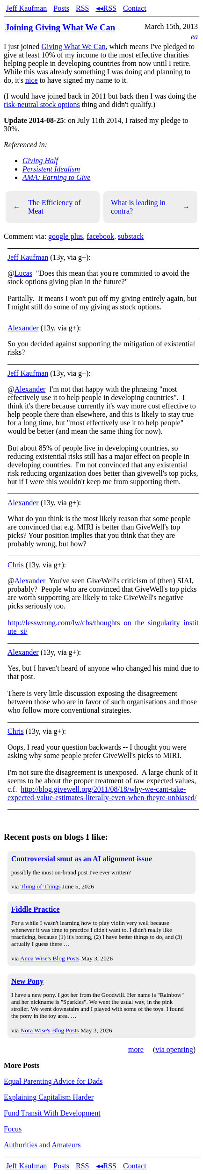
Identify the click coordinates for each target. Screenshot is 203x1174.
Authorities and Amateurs (42, 1145)
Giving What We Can (73, 46)
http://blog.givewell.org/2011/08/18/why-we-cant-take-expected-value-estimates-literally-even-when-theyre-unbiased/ (101, 793)
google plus (65, 236)
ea (194, 37)
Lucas (23, 273)
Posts (61, 8)
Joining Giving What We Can (60, 27)
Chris (15, 565)
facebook (100, 236)
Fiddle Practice (35, 909)
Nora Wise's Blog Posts (50, 1030)
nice (31, 80)
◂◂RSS (106, 8)
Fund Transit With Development (52, 1113)
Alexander (23, 328)
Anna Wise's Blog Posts (50, 958)
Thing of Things (40, 886)
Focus (13, 1129)
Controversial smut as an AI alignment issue (81, 859)
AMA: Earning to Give (56, 177)
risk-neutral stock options (42, 104)
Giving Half (40, 161)
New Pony (27, 981)
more (136, 1049)
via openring (174, 1049)
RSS (82, 8)
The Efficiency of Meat (47, 207)
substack (131, 236)
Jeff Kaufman (26, 8)
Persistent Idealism (51, 169)
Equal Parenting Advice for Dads (53, 1081)
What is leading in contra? (150, 207)
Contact (134, 8)
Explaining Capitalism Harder (49, 1097)
